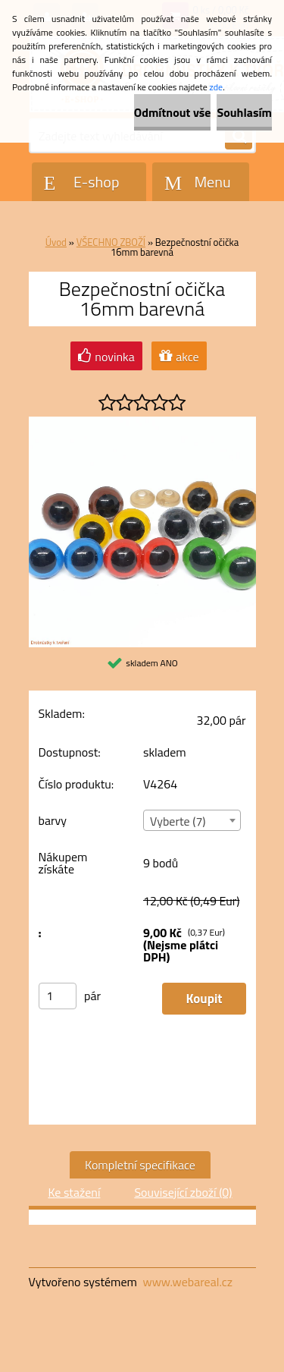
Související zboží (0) (183, 1192)
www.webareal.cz (187, 1282)
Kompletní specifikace (140, 1165)
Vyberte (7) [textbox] (178, 821)
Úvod (56, 242)
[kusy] (57, 996)
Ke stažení (74, 1192)
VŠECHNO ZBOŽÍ (110, 242)
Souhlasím (244, 112)
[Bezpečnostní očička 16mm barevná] (142, 423)
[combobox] (192, 820)
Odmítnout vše (172, 112)
